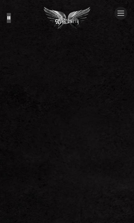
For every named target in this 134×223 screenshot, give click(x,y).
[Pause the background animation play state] (9, 18)
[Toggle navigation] (120, 13)
